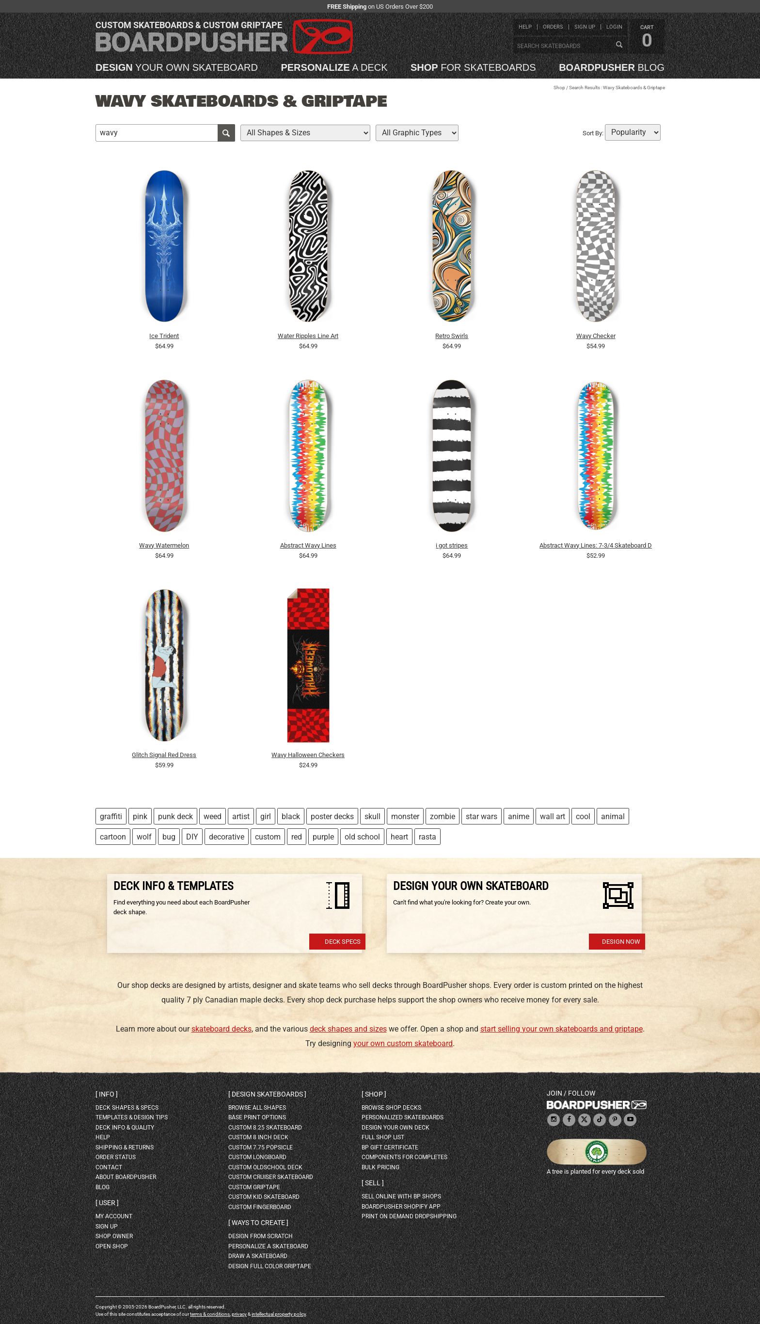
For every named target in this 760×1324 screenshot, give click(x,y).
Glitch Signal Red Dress (164, 755)
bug (168, 836)
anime (518, 816)
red (296, 836)
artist (241, 816)
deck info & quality (124, 1127)
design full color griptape (269, 1266)
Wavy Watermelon (164, 545)
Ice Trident (164, 335)
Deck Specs (343, 941)
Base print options (257, 1117)
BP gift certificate (390, 1147)
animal (613, 816)
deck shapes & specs (126, 1107)
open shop (111, 1246)
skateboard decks (221, 1028)
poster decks (332, 816)
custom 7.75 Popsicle (260, 1147)
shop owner (114, 1236)
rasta (427, 836)
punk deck (175, 816)
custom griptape (254, 1187)
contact (108, 1167)
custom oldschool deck (265, 1167)
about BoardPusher (125, 1177)
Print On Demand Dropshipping (409, 1216)
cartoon (113, 836)
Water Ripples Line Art (308, 335)
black (291, 816)
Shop (559, 87)
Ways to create (258, 1223)
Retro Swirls (451, 335)
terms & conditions (210, 1314)
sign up (584, 27)
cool (583, 816)
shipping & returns (124, 1147)
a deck (334, 67)
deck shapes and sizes (348, 1028)
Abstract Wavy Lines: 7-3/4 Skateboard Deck (595, 545)
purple (323, 836)
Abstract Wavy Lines (308, 545)
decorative (226, 836)
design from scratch (260, 1236)
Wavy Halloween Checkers (308, 755)
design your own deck (395, 1127)
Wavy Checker (596, 335)
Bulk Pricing (380, 1167)
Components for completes (404, 1157)
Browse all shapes (257, 1107)
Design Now (621, 941)
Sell (372, 1183)
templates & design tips (131, 1117)
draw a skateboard (257, 1256)
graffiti (111, 816)
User (107, 1203)
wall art (552, 816)
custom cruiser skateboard (270, 1177)
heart (399, 836)
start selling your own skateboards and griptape (561, 1028)
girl (265, 816)
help (525, 27)
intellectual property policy (279, 1314)
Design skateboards (267, 1094)
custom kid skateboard (264, 1197)
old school (362, 836)
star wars (481, 816)
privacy (239, 1314)
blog (612, 67)
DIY (192, 836)
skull (372, 816)
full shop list (383, 1137)
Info (106, 1094)
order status (115, 1157)
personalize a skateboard (268, 1246)
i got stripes (452, 545)
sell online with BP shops (401, 1196)
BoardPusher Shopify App (401, 1206)
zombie (442, 816)
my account (113, 1216)
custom (268, 836)
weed (213, 816)
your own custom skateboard (403, 1043)
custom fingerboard (259, 1207)
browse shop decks (391, 1107)
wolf (144, 836)
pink (140, 816)
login (614, 27)
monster (405, 816)
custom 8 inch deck (258, 1137)
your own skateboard (176, 67)
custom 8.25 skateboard (265, 1127)
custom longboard (257, 1157)
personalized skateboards (402, 1117)
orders (553, 27)
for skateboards (473, 67)
